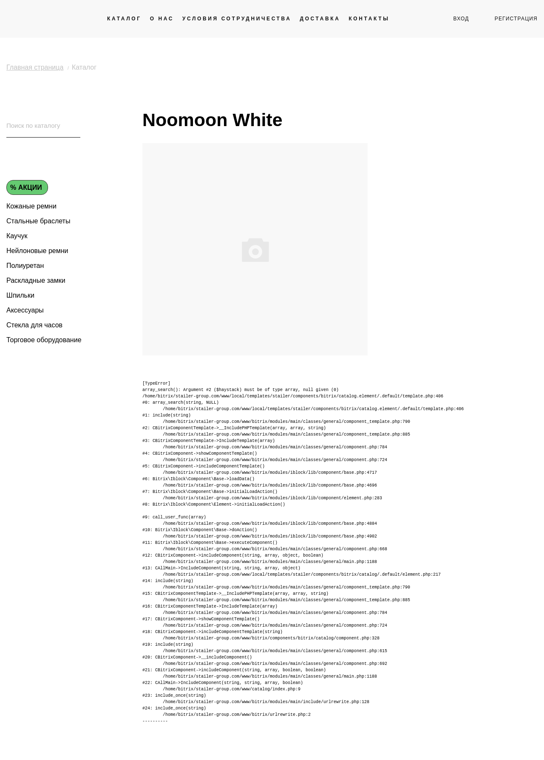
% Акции (26, 187)
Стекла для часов (34, 325)
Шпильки (20, 295)
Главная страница (34, 67)
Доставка (320, 19)
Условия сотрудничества (236, 19)
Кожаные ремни (31, 206)
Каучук (16, 235)
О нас (162, 19)
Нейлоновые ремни (37, 250)
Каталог (124, 19)
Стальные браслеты (38, 221)
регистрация (516, 19)
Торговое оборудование (44, 339)
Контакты (368, 19)
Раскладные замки (35, 280)
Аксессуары (25, 310)
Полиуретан (25, 265)
